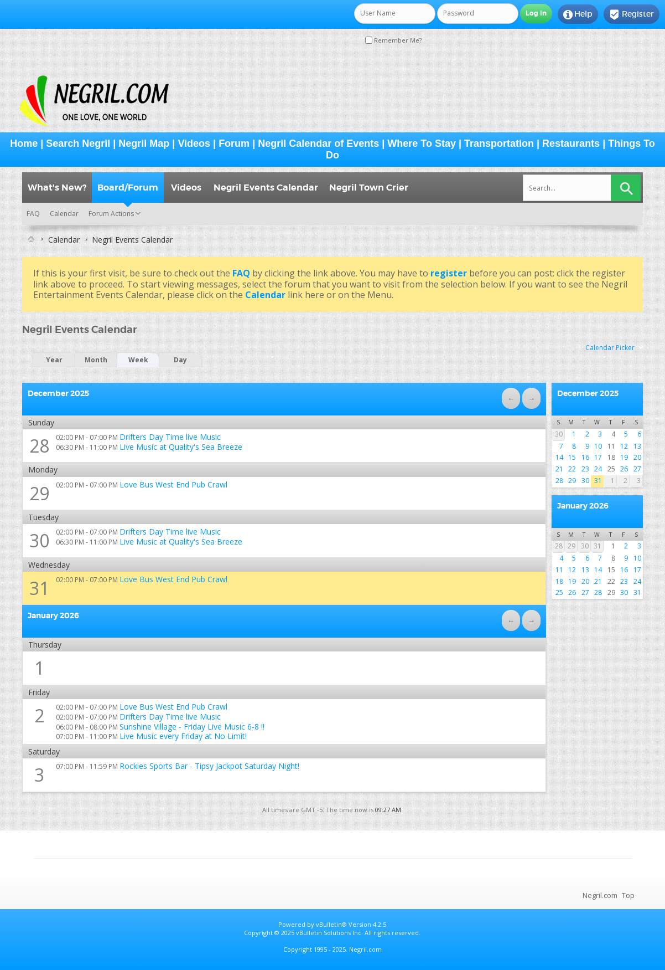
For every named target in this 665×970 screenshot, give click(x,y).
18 (559, 581)
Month (96, 360)
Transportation (499, 143)
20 (637, 457)
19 (624, 457)
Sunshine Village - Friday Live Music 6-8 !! (192, 726)
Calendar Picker (610, 347)
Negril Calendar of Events (318, 143)
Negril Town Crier (368, 187)
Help (578, 14)
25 (559, 592)
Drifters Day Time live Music (170, 437)
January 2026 (583, 506)
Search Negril (78, 143)
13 (637, 446)
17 (598, 457)
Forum (234, 143)
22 (572, 469)
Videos (194, 143)
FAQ (33, 213)
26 (624, 469)
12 (624, 446)
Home (24, 143)
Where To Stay (421, 143)
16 (585, 457)
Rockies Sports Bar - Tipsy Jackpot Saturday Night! (209, 766)
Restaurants (571, 143)
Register (631, 14)
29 (39, 493)
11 (559, 569)
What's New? (57, 187)
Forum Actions (111, 213)
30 (39, 540)
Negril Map (143, 143)
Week (138, 360)
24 (598, 469)
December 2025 (588, 393)
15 (572, 457)
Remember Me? (393, 40)
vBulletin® (331, 924)
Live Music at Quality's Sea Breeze (181, 447)
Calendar (64, 213)
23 (585, 469)
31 (39, 588)
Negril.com (600, 895)
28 (39, 446)
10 (598, 446)
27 (637, 469)
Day (180, 360)
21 (559, 469)
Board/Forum (127, 187)
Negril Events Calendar (266, 187)
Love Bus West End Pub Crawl (173, 484)
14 (559, 457)
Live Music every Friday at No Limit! (183, 736)
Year (54, 360)
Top (628, 895)
